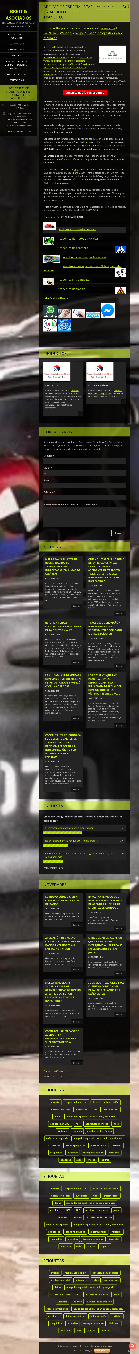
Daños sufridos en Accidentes (16, 36)
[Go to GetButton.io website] (132, 1351)
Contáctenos (17, 80)
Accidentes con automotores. (77, 229)
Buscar (125, 6)
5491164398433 (108, 28)
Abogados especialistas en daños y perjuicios (90, 1116)
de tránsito (55, 57)
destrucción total (60, 1109)
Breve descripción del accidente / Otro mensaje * (70, 504)
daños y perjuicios (75, 1145)
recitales (116, 1145)
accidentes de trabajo (54, 70)
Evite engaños (98, 385)
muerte (55, 1102)
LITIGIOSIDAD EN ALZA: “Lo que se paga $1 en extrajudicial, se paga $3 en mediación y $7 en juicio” (105, 945)
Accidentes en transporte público (84, 257)
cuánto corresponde (57, 1138)
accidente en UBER (60, 1123)
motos (91, 1159)
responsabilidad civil (76, 1102)
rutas (96, 1109)
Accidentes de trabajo (71, 289)
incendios (72, 1152)
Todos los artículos (53, 1071)
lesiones (77, 1131)
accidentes (54, 1145)
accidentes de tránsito (99, 1131)
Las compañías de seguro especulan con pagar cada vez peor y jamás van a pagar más (80, 855)
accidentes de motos (96, 1123)
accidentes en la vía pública (72, 67)
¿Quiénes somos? (16, 49)
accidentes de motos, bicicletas (69, 60)
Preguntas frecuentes (17, 74)
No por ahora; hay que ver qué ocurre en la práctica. (71, 840)
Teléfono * (49, 492)
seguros (104, 1159)
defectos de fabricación (106, 1102)
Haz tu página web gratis (83, 1351)
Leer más (77, 606)
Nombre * (48, 455)
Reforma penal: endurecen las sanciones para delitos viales (63, 626)
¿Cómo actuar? (16, 43)
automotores (111, 1109)
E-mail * (47, 467)
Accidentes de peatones (73, 248)
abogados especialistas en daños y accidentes (98, 1138)
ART (78, 1123)
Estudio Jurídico (62, 47)
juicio (116, 1123)
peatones (66, 1159)
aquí (89, 28)
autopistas (81, 1109)
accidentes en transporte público (60, 64)
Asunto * (48, 480)
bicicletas (114, 1152)
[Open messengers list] (132, 1346)
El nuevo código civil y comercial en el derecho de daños (62, 900)
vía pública (56, 1152)
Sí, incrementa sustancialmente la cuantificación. (69, 827)
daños (57, 1116)
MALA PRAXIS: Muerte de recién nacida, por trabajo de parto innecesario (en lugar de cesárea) (62, 566)
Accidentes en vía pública (74, 279)
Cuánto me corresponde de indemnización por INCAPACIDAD (17, 65)
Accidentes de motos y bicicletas (78, 238)
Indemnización (98, 1145)
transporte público (93, 1152)
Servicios (16, 55)
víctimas (62, 1131)
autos (79, 1159)
